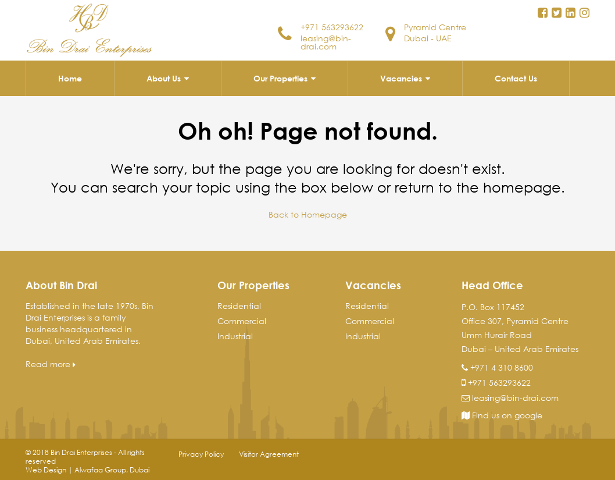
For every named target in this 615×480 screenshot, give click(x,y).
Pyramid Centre (435, 27)
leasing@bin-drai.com (326, 42)
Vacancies (401, 78)
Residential (239, 305)
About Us (163, 78)
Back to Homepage (308, 214)
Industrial (235, 336)
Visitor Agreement (269, 454)
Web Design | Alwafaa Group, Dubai (87, 470)
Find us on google (502, 415)
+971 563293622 (332, 27)
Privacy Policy (201, 454)
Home (70, 78)
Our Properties (280, 78)
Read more (51, 363)
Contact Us (516, 78)
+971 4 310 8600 (501, 367)
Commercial (241, 320)
